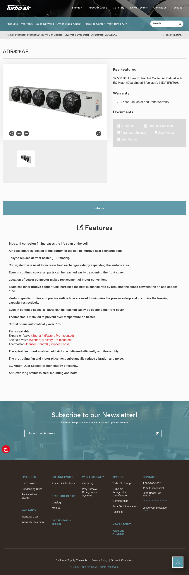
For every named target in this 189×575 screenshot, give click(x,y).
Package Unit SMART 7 (29, 496)
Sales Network (45, 24)
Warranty (27, 24)
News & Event (121, 524)
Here (145, 510)
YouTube (177, 7)
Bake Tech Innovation (124, 506)
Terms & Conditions (122, 560)
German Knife (120, 500)
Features (98, 208)
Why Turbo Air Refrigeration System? (90, 492)
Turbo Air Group (97, 7)
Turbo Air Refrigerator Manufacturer (120, 492)
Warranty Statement (33, 522)
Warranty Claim (30, 516)
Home (9, 35)
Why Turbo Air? (117, 24)
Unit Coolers (55, 35)
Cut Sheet (125, 126)
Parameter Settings (158, 126)
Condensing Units (32, 489)
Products (12, 24)
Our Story (118, 7)
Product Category (37, 35)
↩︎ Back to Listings (173, 35)
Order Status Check (68, 24)
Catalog (56, 502)
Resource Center (94, 24)
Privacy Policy (100, 560)
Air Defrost (97, 35)
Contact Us (159, 7)
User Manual (165, 132)
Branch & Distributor (63, 483)
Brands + (77, 7)
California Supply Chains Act (72, 560)
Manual (56, 507)
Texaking (117, 511)
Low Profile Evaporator (76, 35)
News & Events (138, 7)
